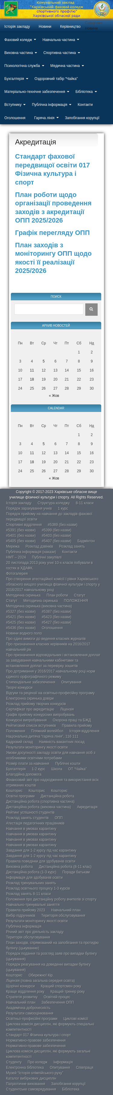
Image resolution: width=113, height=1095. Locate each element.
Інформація (63, 1062)
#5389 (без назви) (62, 525)
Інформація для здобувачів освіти (34, 877)
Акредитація (87, 807)
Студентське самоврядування (31, 1089)
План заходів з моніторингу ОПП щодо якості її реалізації (53, 253)
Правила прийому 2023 (25, 910)
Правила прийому (77, 725)
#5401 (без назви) (21, 535)
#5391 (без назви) (21, 530)
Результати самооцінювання (29, 1013)
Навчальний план (66, 910)
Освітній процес (57, 997)
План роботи (57, 595)
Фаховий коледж (18, 40)
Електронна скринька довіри (30, 698)
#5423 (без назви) (56, 617)
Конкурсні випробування (26, 720)
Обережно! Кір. (41, 975)
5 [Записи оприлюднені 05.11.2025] (44, 361)
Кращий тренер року (67, 991)
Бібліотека (84, 92)
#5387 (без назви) (56, 611)
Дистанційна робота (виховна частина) (38, 807)
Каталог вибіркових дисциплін (31, 1078)
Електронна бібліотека (25, 1067)
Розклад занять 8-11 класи (28, 894)
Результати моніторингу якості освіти (37, 747)
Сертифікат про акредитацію (30, 709)
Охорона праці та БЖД (72, 720)
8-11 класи (84, 503)
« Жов (54, 396)
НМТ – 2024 (16, 557)
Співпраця (84, 1067)
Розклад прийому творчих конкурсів (36, 704)
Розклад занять (72, 546)
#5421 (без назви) (21, 617)
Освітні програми (20, 796)
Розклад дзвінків (39, 546)
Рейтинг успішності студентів (30, 812)
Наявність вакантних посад (61, 742)
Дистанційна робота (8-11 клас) (65, 867)
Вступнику (13, 105)
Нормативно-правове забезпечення (36, 1040)
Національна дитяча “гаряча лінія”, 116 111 (42, 736)
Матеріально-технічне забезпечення (35, 92)
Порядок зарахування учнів (29, 508)
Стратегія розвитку (22, 997)
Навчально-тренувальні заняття (33, 905)
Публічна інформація (49, 105)
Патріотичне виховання (25, 1084)
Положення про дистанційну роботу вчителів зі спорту (51, 899)
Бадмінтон (86, 541)
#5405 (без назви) (21, 541)
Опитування (71, 682)
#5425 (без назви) (21, 622)
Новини (45, 26)
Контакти (85, 105)
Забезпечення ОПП (58, 1002)
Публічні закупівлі (46, 557)
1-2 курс (38, 769)
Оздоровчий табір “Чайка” (56, 79)
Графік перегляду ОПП (52, 232)
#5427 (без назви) (56, 622)
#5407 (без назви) (56, 541)
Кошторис (14, 791)
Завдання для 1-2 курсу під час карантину (41, 850)
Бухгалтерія (14, 79)
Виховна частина (19, 53)
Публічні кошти (67, 763)
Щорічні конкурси (20, 986)
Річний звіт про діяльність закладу (35, 932)
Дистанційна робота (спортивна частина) (40, 801)
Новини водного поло (24, 633)
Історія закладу (17, 26)
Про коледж (38, 1062)
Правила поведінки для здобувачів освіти (40, 861)
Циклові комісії (75, 1019)
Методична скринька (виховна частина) (39, 606)
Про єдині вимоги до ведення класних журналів (46, 639)
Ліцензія (67, 709)
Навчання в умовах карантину (31, 829)
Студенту (14, 1062)
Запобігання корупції (82, 118)
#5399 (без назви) (56, 530)
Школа (56, 769)
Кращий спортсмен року (61, 986)
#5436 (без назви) (21, 628)
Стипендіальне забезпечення (30, 682)
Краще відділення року (25, 991)
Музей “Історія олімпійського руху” (34, 1073)
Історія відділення (84, 731)
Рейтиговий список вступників (31, 725)
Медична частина (65, 66)
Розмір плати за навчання (27, 763)
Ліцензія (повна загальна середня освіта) (40, 981)
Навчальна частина (58, 40)
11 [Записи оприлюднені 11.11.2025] (32, 370)
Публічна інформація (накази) (31, 552)
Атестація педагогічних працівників (35, 823)
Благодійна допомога (24, 774)
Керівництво (70, 26)
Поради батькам (76, 872)
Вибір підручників (20, 915)
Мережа (13, 546)
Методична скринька (23, 595)
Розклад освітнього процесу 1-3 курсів (38, 888)
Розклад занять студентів (27, 818)
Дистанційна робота (57, 796)
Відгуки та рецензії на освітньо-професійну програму (50, 693)
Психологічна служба (22, 66)
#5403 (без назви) (56, 535)
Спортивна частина (59, 53)
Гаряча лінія (44, 118)
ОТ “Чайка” (77, 769)
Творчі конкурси (19, 687)
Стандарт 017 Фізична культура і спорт (38, 1035)
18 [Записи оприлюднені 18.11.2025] (32, 379)
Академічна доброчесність (28, 1008)
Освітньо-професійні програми (31, 1019)
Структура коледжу (54, 503)
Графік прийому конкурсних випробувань (40, 715)
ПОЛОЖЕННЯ (76, 601)
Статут (80, 595)
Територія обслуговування (63, 915)
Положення (15, 731)
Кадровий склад (19, 742)
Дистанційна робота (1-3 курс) (31, 872)
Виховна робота (19, 867)
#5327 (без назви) (21, 611)
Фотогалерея (17, 573)
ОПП (59, 818)
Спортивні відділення (24, 525)
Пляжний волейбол (47, 731)
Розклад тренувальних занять (31, 883)
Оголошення (15, 118)
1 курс (63, 508)
